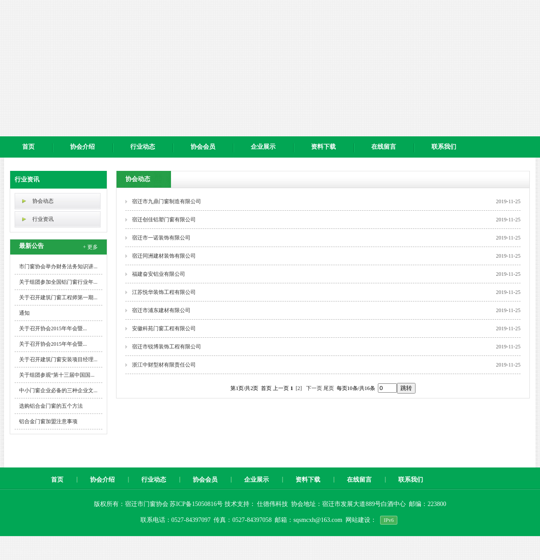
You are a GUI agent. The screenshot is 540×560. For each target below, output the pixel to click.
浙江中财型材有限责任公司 (164, 365)
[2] (299, 388)
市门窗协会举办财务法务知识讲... (58, 266)
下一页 (314, 388)
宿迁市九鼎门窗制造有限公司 (166, 201)
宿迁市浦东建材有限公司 (161, 310)
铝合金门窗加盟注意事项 (48, 421)
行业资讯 (27, 179)
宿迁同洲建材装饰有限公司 (164, 256)
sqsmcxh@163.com (317, 520)
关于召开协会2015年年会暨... (53, 328)
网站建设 (358, 520)
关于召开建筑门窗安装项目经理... (58, 359)
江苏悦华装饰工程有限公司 (164, 292)
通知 (24, 313)
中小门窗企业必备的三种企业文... (58, 390)
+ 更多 (90, 247)
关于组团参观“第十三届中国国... (56, 375)
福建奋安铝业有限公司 (158, 274)
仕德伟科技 (272, 504)
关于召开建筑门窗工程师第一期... (58, 297)
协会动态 (43, 201)
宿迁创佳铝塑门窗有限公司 (164, 219)
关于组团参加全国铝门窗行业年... (58, 282)
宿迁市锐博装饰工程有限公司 (166, 347)
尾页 (328, 388)
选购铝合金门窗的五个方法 (51, 406)
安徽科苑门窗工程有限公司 (164, 328)
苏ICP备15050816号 (197, 504)
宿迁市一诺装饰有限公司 (161, 238)
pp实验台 (47, 551)
